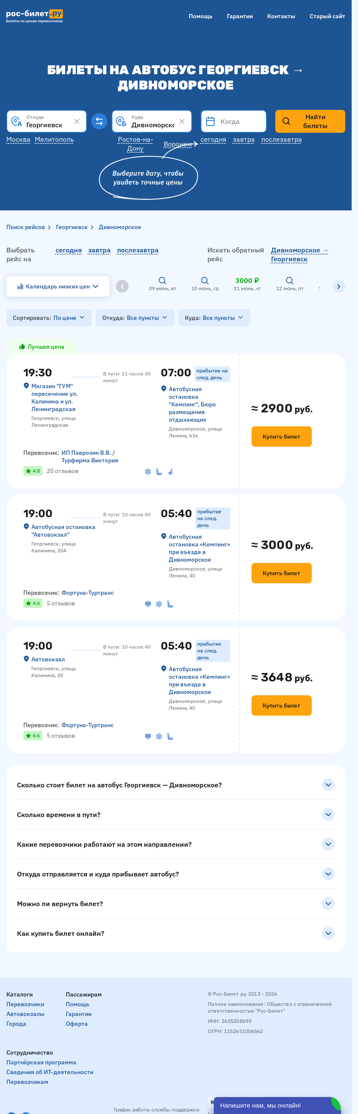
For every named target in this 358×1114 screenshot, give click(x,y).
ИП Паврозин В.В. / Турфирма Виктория (90, 456)
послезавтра (138, 250)
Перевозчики (25, 1004)
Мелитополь (54, 139)
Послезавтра (281, 139)
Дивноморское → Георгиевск (300, 254)
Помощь (201, 16)
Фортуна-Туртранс (88, 592)
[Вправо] (339, 286)
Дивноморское (120, 227)
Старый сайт (327, 16)
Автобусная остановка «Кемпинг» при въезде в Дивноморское (199, 548)
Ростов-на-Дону (135, 143)
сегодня (69, 250)
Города (16, 1023)
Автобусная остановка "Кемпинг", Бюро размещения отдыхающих (192, 404)
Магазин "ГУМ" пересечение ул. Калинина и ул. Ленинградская (54, 397)
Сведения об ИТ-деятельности (49, 1072)
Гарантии (240, 16)
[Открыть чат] (277, 1105)
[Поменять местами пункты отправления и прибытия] (99, 121)
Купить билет (281, 436)
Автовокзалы (25, 1014)
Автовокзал (48, 659)
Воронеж (178, 144)
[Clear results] (76, 121)
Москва (18, 139)
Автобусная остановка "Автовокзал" (63, 530)
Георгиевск (72, 227)
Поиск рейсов (25, 227)
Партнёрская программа (41, 1062)
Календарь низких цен (58, 286)
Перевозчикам (27, 1082)
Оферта (77, 1023)
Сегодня (214, 139)
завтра (99, 250)
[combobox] (46, 121)
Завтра (244, 139)
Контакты (281, 16)
